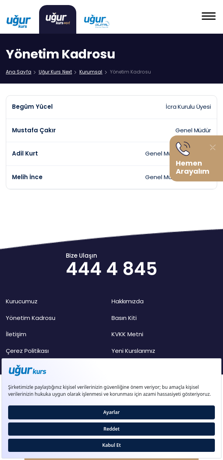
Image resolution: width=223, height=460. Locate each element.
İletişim (16, 334)
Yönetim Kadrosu (30, 318)
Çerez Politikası (27, 351)
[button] (208, 17)
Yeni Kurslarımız (133, 351)
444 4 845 (111, 269)
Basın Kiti (124, 318)
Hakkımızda (128, 301)
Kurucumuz (22, 301)
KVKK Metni (127, 334)
